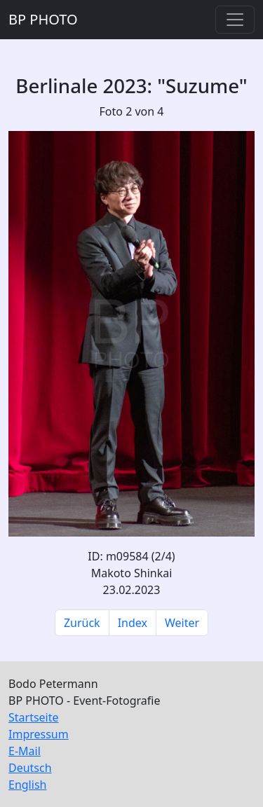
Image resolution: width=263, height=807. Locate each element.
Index (132, 622)
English (27, 784)
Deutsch (30, 767)
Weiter (182, 622)
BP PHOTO (43, 19)
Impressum (38, 734)
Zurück (82, 622)
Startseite (33, 717)
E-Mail (24, 751)
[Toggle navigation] (235, 20)
